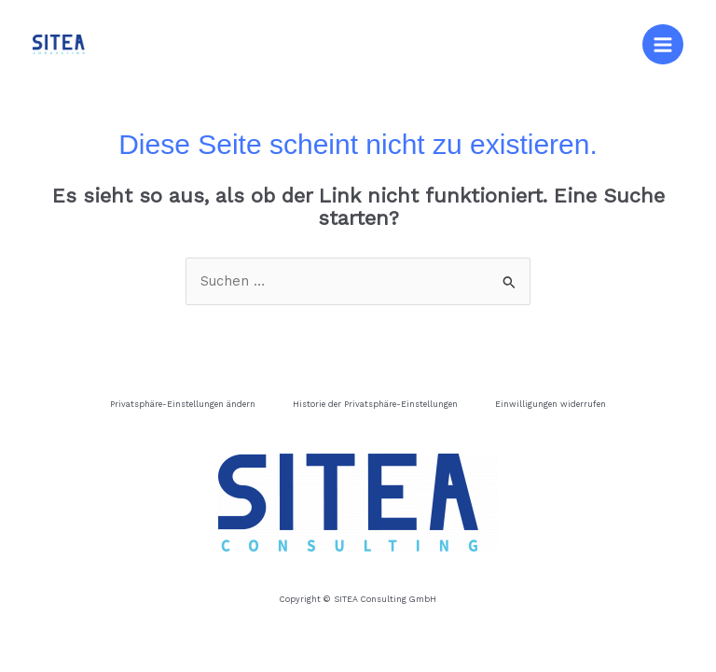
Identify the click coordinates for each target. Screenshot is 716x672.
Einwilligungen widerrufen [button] (550, 404)
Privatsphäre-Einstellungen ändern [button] (182, 404)
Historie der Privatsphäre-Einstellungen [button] (375, 404)
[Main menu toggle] (662, 44)
